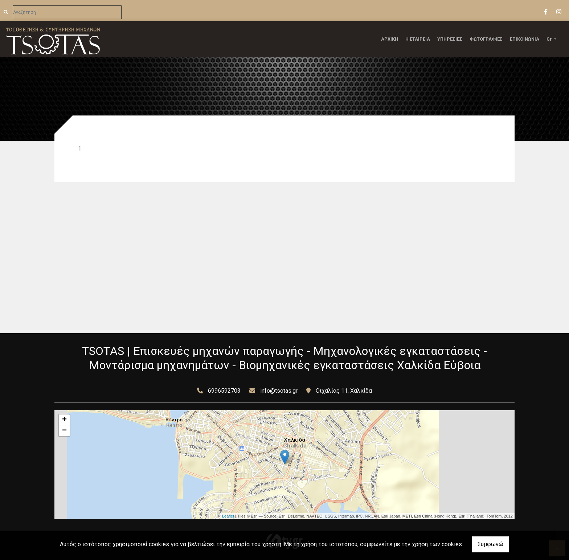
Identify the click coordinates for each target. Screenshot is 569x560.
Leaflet (228, 516)
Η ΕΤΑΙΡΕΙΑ (417, 39)
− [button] (64, 430)
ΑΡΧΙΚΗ (389, 39)
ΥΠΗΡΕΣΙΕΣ (449, 39)
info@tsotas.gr (279, 390)
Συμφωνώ (490, 544)
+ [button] (64, 419)
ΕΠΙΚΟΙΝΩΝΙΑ (524, 39)
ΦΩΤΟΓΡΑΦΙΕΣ (486, 39)
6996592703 (224, 390)
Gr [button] (550, 39)
